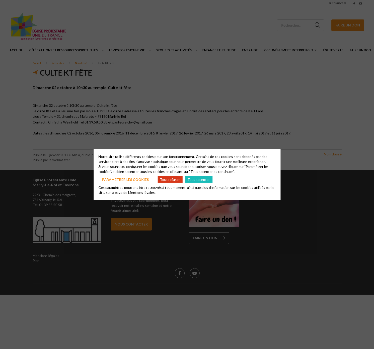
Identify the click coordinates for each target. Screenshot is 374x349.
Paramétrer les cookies (125, 179)
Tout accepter (198, 179)
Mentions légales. (141, 192)
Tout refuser (170, 179)
